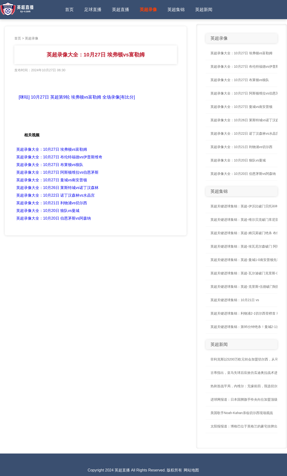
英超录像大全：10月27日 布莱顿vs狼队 (49, 165)
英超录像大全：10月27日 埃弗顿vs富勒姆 (51, 149)
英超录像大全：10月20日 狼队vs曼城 (47, 211)
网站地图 (191, 470)
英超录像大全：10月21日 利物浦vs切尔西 (51, 203)
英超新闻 (203, 9)
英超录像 (148, 9)
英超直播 (120, 9)
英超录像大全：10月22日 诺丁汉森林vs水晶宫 (55, 195)
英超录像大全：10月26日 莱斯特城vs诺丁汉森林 (57, 188)
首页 (69, 9)
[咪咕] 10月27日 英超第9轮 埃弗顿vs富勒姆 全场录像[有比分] (77, 97)
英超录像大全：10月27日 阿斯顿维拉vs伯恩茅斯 (57, 172)
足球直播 (92, 9)
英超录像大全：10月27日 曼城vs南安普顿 (51, 180)
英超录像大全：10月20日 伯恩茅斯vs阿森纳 (53, 218)
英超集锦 (176, 9)
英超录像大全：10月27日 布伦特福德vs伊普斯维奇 (59, 157)
